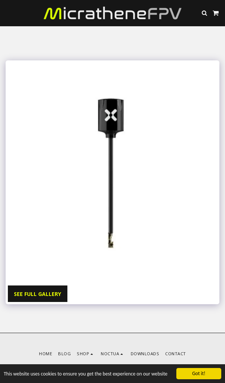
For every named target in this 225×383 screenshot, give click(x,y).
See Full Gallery (37, 293)
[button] (8, 12)
